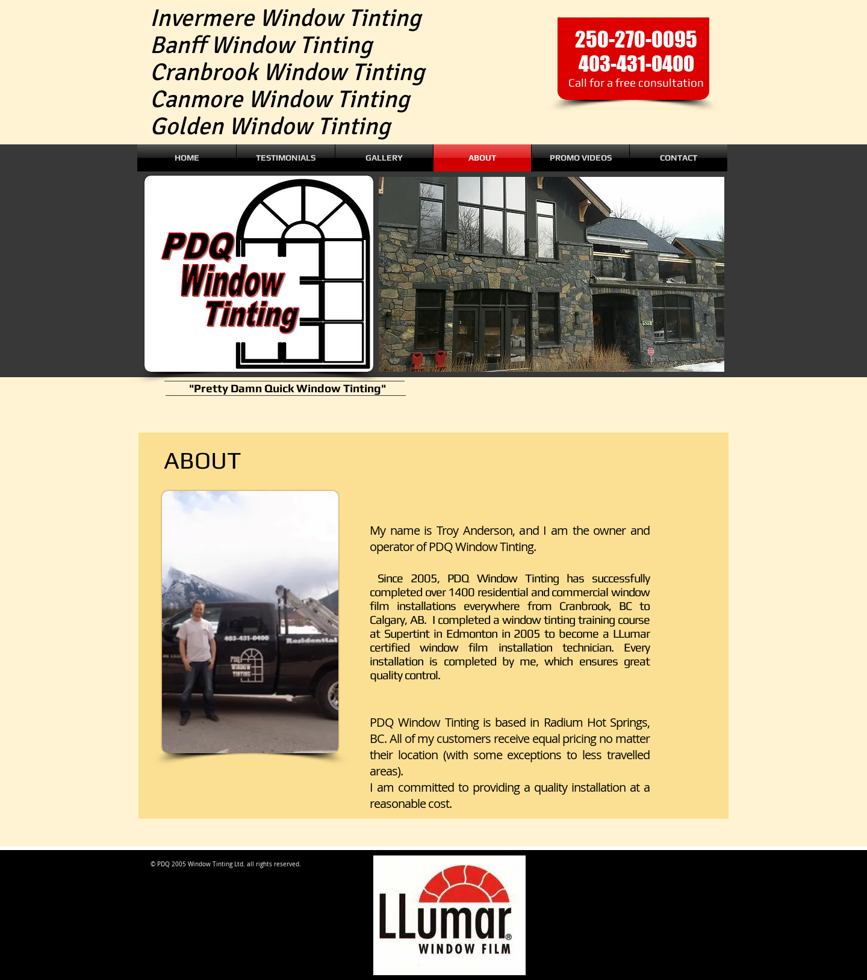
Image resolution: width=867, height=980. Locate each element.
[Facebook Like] (505, 121)
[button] (551, 274)
